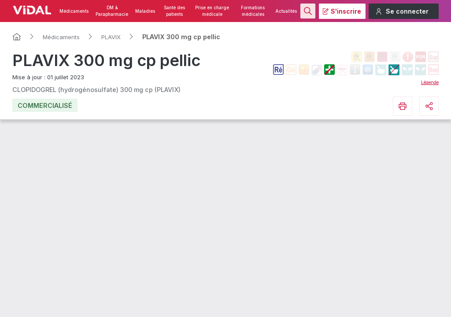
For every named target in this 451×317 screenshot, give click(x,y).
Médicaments (74, 11)
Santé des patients (174, 11)
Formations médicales (253, 11)
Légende (430, 82)
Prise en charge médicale (212, 11)
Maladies (145, 11)
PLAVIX (111, 37)
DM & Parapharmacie (112, 11)
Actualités (286, 11)
